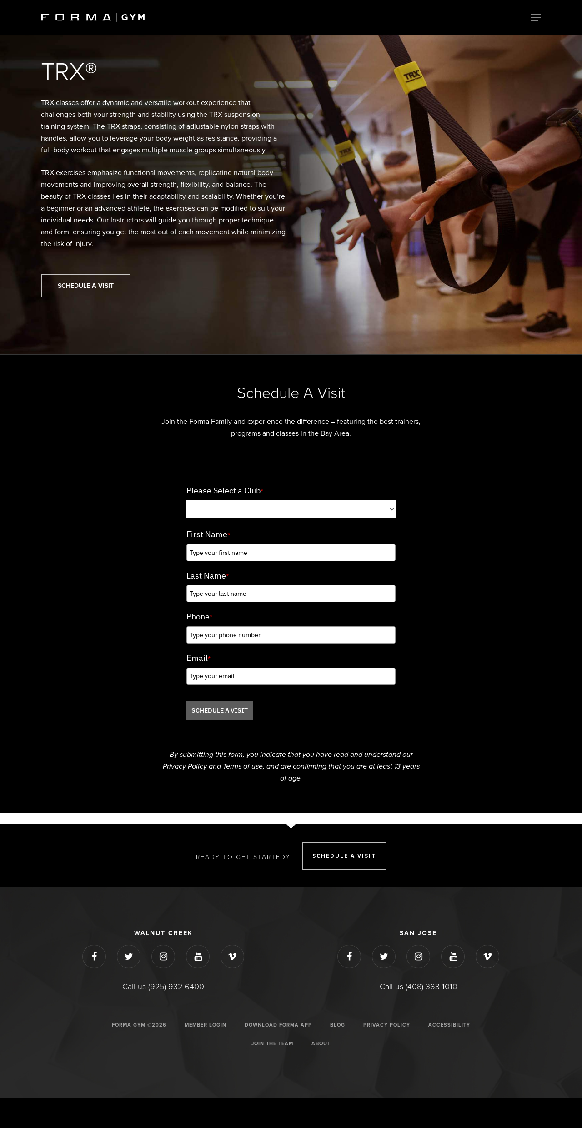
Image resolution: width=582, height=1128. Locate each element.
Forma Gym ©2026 (139, 1025)
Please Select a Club (224, 490)
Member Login (205, 1025)
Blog (337, 1025)
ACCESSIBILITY (449, 1025)
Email (198, 658)
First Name (208, 534)
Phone (199, 616)
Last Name (207, 575)
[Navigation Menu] (536, 17)
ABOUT (321, 1044)
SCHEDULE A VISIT (219, 710)
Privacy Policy (386, 1025)
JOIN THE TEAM (272, 1044)
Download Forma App (278, 1025)
